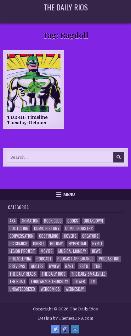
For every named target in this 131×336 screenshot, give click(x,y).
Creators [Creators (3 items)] (90, 236)
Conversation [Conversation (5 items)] (21, 236)
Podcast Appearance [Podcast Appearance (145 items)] (75, 259)
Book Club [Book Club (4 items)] (53, 221)
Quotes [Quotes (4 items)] (37, 266)
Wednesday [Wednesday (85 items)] (75, 289)
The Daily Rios (65, 7)
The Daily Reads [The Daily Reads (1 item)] (22, 274)
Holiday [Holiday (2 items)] (56, 244)
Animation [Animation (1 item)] (29, 221)
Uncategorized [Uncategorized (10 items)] (22, 289)
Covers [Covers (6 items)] (70, 236)
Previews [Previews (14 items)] (17, 266)
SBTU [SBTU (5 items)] (83, 266)
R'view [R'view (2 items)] (54, 266)
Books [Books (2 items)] (72, 221)
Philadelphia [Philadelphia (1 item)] (20, 259)
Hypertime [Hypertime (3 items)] (78, 244)
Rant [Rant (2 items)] (69, 266)
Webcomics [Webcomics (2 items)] (50, 289)
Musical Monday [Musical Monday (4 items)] (72, 251)
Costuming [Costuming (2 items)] (48, 236)
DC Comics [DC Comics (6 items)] (18, 244)
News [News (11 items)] (96, 251)
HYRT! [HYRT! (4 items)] (97, 244)
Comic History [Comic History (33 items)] (47, 228)
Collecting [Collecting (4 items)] (18, 228)
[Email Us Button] (75, 329)
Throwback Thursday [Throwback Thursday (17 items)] (49, 281)
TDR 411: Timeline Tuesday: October (27, 120)
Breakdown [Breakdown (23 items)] (93, 221)
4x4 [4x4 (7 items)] (12, 221)
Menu (69, 194)
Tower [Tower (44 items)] (79, 281)
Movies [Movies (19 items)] (47, 251)
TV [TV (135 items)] (93, 281)
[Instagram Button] (65, 329)
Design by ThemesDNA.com (65, 318)
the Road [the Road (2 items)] (17, 281)
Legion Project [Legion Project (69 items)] (22, 251)
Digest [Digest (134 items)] (38, 244)
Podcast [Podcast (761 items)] (44, 259)
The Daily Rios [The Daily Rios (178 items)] (54, 274)
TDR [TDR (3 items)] (97, 266)
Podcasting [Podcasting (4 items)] (109, 259)
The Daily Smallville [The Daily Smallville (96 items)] (88, 274)
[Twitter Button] (55, 329)
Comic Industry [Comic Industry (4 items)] (79, 228)
